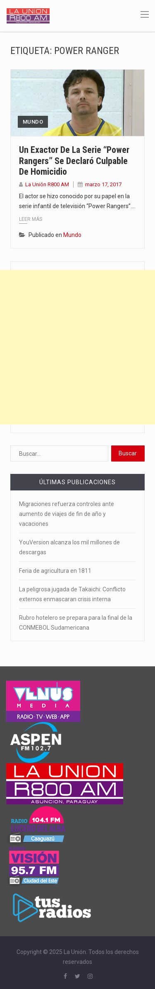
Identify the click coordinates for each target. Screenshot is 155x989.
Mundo (33, 122)
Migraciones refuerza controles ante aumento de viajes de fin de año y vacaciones (66, 514)
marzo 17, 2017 (103, 184)
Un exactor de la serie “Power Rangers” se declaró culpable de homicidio (74, 161)
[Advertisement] (77, 347)
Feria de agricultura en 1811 (55, 570)
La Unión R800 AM (47, 184)
